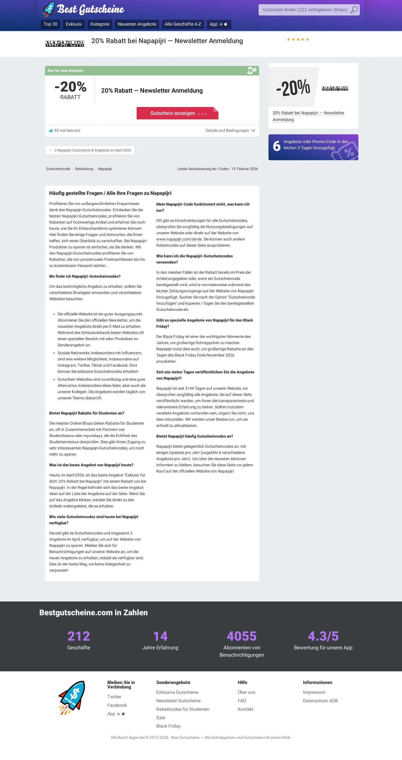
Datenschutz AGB (320, 700)
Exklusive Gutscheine (177, 692)
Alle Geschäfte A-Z (183, 24)
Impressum (314, 692)
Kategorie (100, 24)
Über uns (246, 692)
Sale (160, 717)
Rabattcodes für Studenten (182, 709)
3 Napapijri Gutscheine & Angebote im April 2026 (93, 150)
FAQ (242, 700)
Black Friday (173, 336)
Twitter (114, 696)
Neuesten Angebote (137, 24)
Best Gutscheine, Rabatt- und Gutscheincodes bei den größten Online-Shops (86, 10)
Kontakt (245, 709)
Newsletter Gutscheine (178, 700)
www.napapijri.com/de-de (179, 239)
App (214, 24)
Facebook (117, 705)
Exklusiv (74, 24)
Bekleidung (84, 169)
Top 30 (50, 24)
